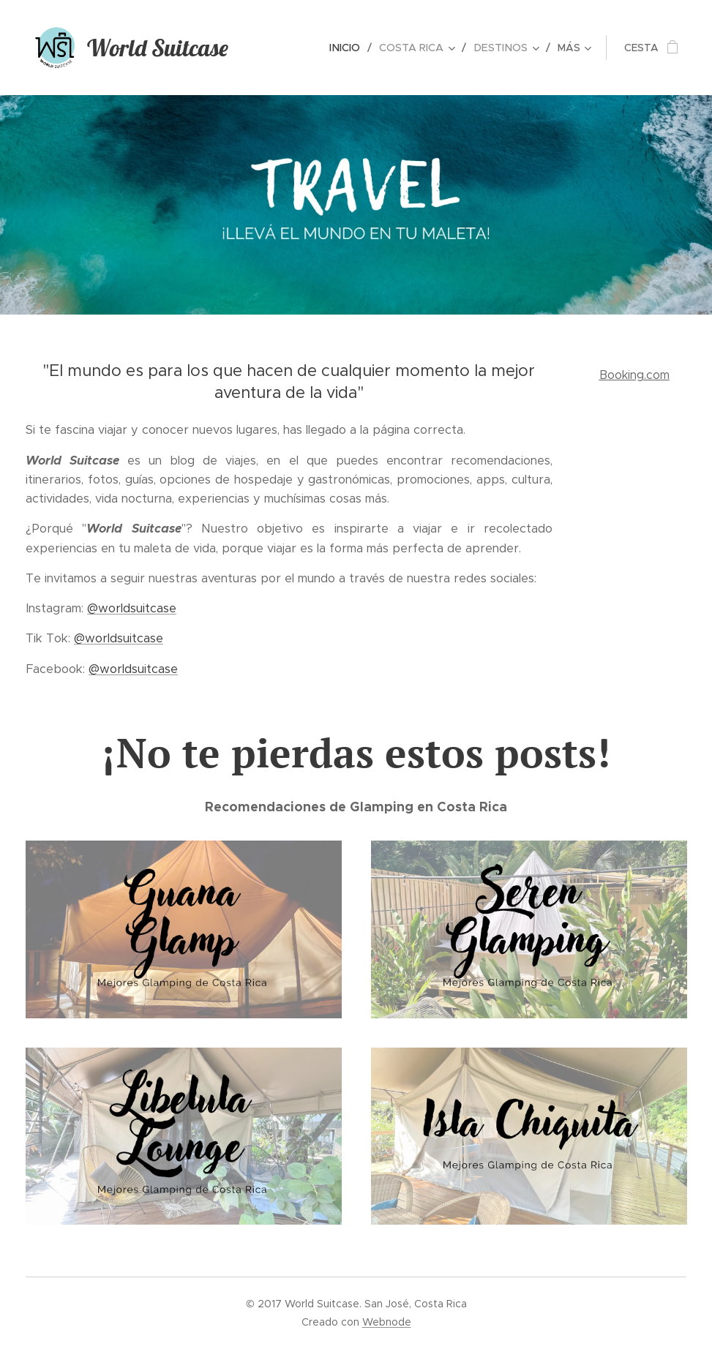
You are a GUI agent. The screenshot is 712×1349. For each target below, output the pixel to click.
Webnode (386, 1322)
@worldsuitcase (131, 608)
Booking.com (634, 375)
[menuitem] (278, 47)
